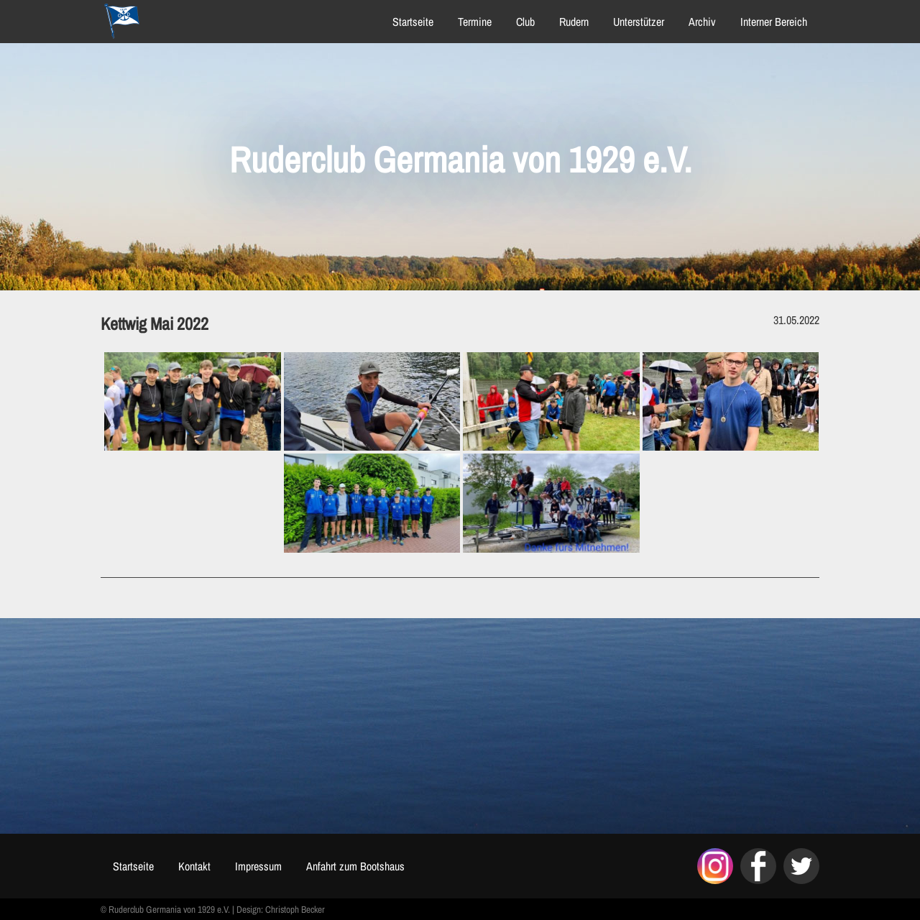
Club (525, 21)
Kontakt (194, 866)
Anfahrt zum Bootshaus (355, 866)
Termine (475, 21)
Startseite (412, 21)
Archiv (702, 21)
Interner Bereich (773, 21)
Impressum (258, 866)
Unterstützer (638, 21)
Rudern (574, 21)
